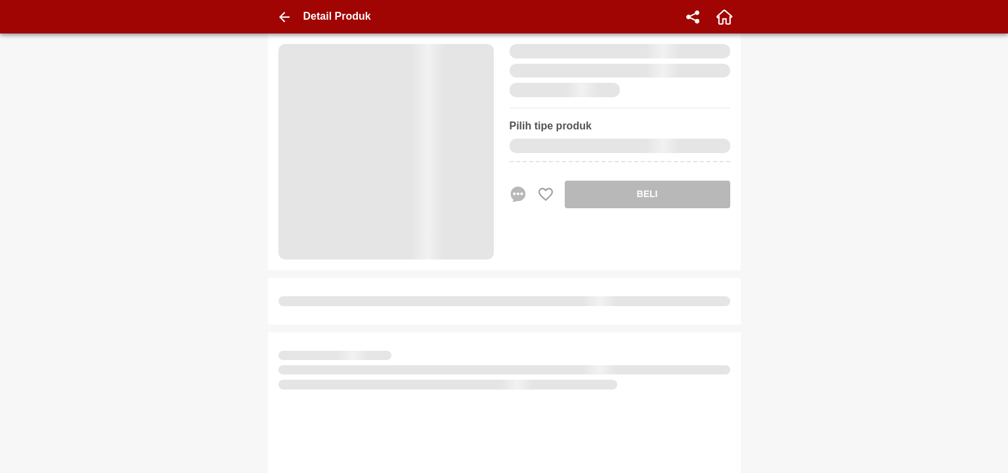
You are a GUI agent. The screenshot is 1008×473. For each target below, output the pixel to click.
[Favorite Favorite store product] (546, 194)
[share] (692, 17)
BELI (647, 194)
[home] (724, 17)
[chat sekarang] (518, 194)
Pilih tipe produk (551, 125)
